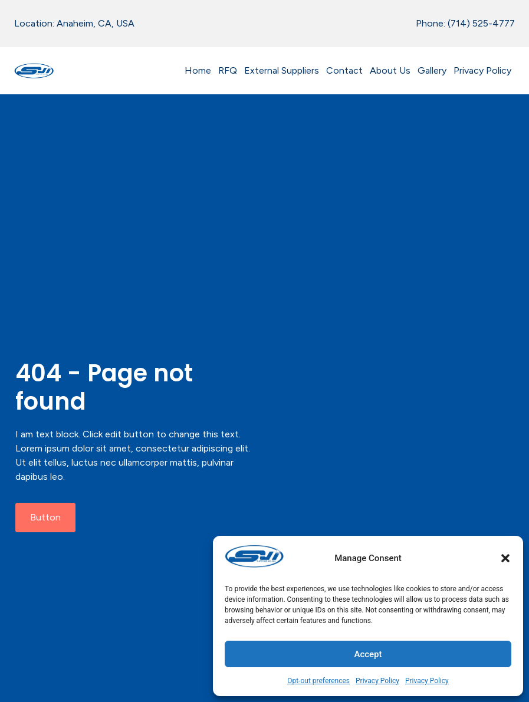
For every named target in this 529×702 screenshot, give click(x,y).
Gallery (432, 70)
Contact (344, 70)
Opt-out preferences (318, 681)
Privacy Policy (377, 681)
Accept (368, 654)
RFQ (227, 70)
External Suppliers (281, 70)
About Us (390, 70)
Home (198, 70)
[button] (505, 558)
